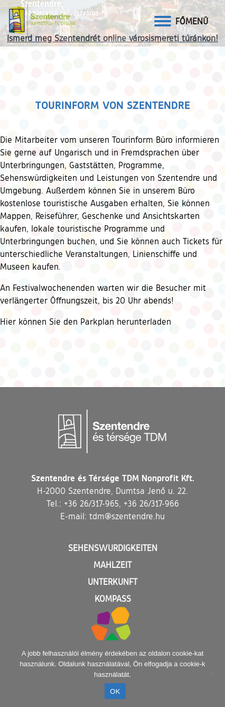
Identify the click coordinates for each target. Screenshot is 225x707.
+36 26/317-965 (91, 503)
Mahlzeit (112, 564)
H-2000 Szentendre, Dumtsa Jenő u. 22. (112, 490)
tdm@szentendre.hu (127, 516)
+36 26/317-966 (151, 503)
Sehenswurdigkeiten (112, 548)
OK (115, 691)
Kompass (113, 598)
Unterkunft (112, 581)
